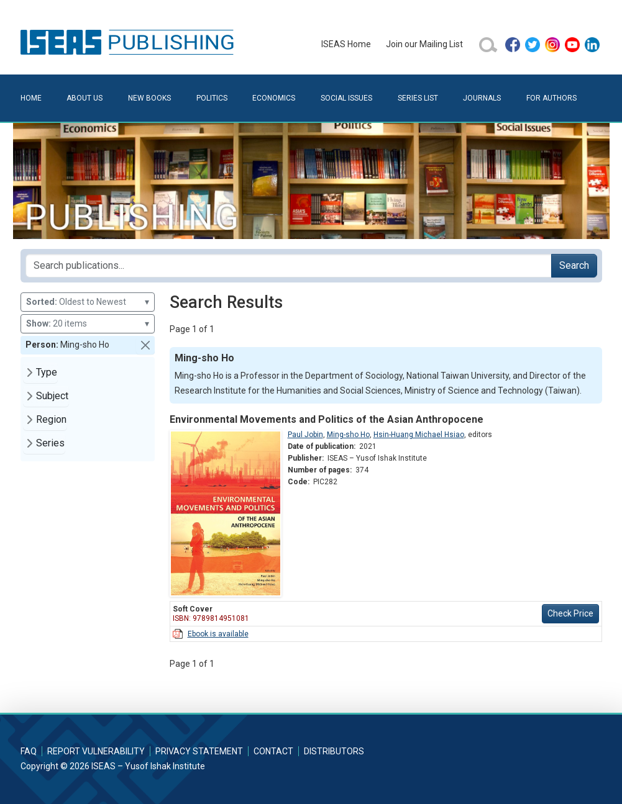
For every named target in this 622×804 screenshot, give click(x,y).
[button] (145, 345)
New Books (149, 98)
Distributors (334, 751)
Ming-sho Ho (348, 434)
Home (31, 98)
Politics (211, 98)
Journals (482, 98)
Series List (418, 98)
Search (574, 265)
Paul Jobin (305, 434)
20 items (87, 323)
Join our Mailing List (424, 44)
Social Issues (346, 98)
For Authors (551, 98)
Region (51, 419)
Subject (52, 396)
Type (46, 372)
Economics (273, 98)
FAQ (29, 751)
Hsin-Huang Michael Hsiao (418, 434)
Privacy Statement (199, 751)
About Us (84, 98)
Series (50, 443)
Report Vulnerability (96, 751)
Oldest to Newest (87, 302)
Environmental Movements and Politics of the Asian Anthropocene (326, 419)
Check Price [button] (570, 613)
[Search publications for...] (288, 266)
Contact (273, 751)
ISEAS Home (346, 44)
